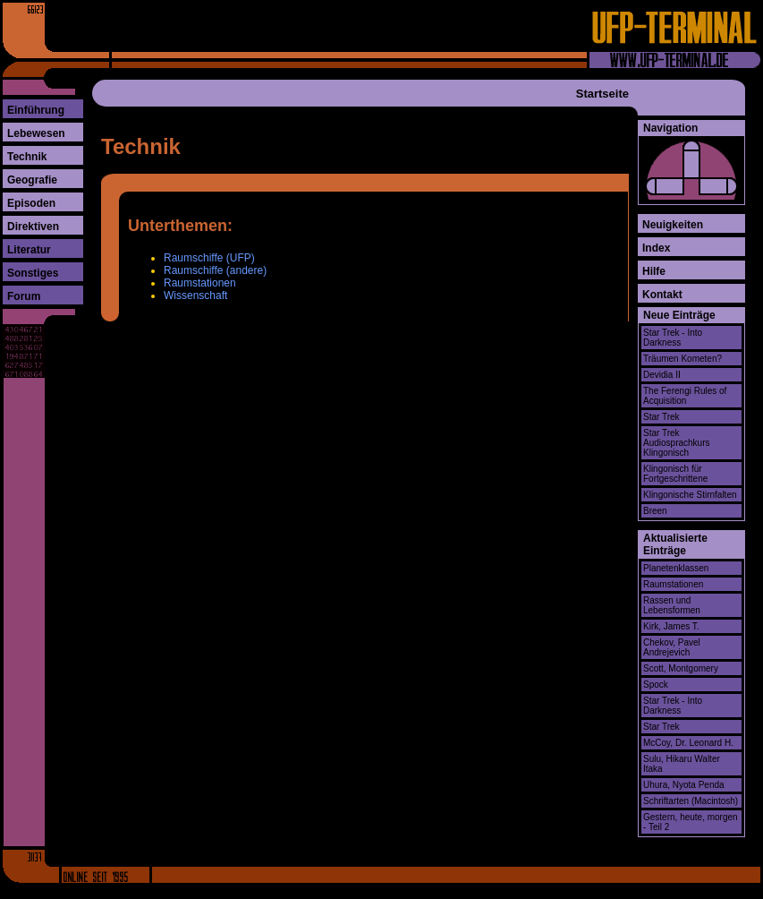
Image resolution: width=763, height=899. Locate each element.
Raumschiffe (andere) (215, 270)
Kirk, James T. (671, 626)
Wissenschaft (195, 295)
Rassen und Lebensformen (671, 605)
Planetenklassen (675, 568)
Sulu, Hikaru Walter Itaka (681, 764)
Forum (23, 296)
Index (656, 248)
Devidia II (662, 375)
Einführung (35, 110)
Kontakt (662, 294)
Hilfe (654, 271)
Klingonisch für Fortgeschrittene (675, 474)
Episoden (31, 203)
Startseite (602, 93)
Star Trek (661, 417)
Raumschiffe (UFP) (209, 258)
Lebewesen (36, 133)
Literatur (29, 250)
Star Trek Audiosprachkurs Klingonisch (676, 443)
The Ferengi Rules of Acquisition (684, 396)
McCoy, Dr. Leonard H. (688, 743)
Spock (655, 684)
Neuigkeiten (672, 224)
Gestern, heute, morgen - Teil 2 (690, 822)
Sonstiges (32, 273)
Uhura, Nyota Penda (684, 785)
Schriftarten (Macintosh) (690, 801)
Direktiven (33, 226)
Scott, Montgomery (680, 668)
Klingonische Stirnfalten (690, 495)
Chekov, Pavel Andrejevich (671, 647)
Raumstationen (200, 283)
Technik (27, 156)
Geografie (32, 180)
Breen (655, 511)
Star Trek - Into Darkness (672, 337)
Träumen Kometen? (682, 359)
